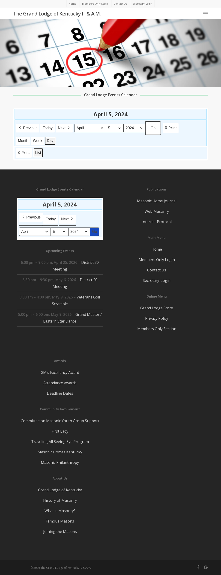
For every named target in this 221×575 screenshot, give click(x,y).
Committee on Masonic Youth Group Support (60, 420)
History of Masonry (60, 500)
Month (23, 140)
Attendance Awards (60, 382)
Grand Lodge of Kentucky (60, 489)
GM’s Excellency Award (60, 372)
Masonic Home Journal (156, 200)
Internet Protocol (157, 221)
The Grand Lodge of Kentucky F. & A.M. (57, 13)
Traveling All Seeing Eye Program (60, 441)
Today (48, 128)
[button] (205, 13)
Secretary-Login (156, 280)
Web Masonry (157, 211)
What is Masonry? (60, 510)
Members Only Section (156, 328)
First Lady (60, 431)
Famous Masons (60, 521)
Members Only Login (157, 259)
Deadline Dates (60, 393)
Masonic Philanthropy (60, 462)
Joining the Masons (60, 531)
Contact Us (156, 270)
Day (50, 140)
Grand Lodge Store (156, 308)
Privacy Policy (156, 318)
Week (37, 140)
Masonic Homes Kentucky (60, 452)
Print (170, 129)
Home (157, 249)
